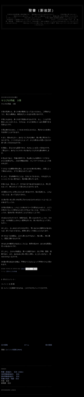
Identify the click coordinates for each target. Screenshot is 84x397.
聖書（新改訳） (42, 10)
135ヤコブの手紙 (11, 271)
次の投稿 (4, 345)
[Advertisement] (29, 59)
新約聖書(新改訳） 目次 (10, 376)
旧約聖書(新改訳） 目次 (10, 374)
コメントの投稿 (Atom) (13, 350)
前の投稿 (48, 345)
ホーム (26, 345)
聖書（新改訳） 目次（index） (12, 372)
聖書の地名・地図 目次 (10, 379)
